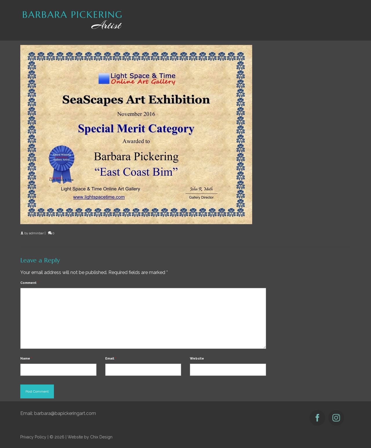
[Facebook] (317, 418)
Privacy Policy (33, 437)
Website (197, 358)
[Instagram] (336, 418)
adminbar (36, 233)
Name (26, 358)
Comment (29, 283)
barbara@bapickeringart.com (65, 413)
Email (110, 358)
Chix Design (101, 437)
